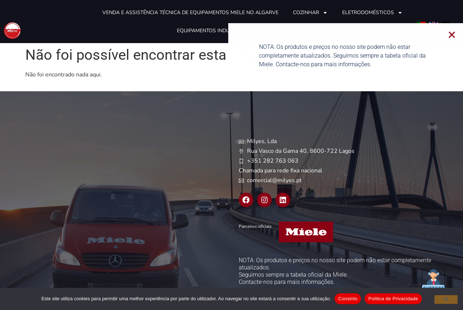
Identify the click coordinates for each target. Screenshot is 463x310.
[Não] (446, 299)
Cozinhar (310, 13)
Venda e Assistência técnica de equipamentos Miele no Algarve (190, 12)
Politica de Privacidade (393, 298)
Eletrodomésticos (372, 13)
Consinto (347, 298)
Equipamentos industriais (213, 30)
